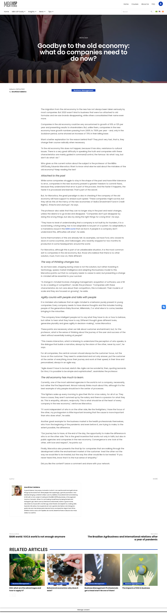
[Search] (150, 12)
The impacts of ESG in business (139, 587)
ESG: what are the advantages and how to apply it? (25, 589)
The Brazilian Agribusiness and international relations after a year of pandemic (123, 538)
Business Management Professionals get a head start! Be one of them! (101, 590)
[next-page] (14, 597)
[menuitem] (156, 11)
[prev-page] (10, 597)
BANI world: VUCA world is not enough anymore (37, 536)
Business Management (83, 90)
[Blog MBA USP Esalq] (10, 4)
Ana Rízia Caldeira (19, 92)
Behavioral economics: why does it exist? (62, 589)
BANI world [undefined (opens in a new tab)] (71, 228)
